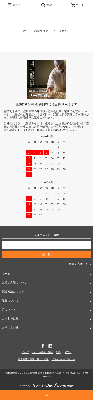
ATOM (68, 352)
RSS (58, 352)
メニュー (15, 5)
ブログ (25, 352)
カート (77, 4)
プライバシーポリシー (63, 359)
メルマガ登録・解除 (42, 352)
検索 (46, 5)
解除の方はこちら (80, 263)
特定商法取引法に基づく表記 (33, 359)
